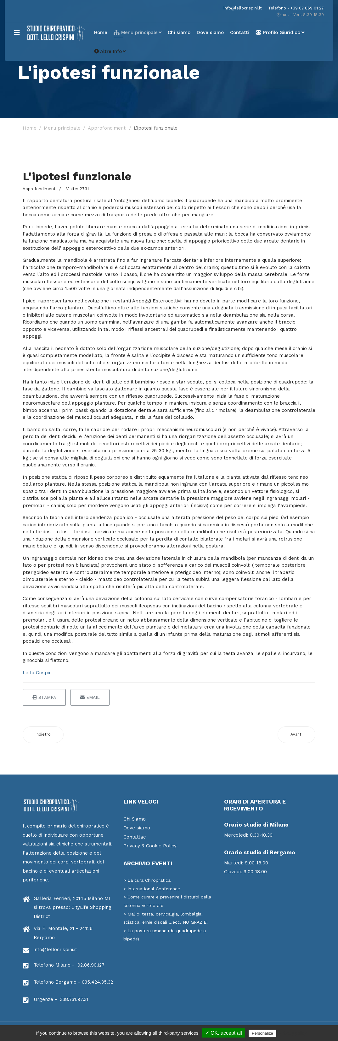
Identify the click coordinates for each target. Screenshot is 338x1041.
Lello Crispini (38, 672)
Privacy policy (293, 1033)
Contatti (239, 32)
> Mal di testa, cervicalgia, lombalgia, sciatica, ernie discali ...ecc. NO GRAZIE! (165, 918)
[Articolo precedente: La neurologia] (43, 734)
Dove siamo (210, 32)
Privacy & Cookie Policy (150, 846)
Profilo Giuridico (278, 32)
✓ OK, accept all (223, 1033)
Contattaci (135, 837)
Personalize (262, 1033)
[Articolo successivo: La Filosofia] (296, 734)
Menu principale (136, 32)
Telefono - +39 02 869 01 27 (296, 8)
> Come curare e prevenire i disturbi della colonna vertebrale (167, 901)
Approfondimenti (40, 188)
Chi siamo (179, 32)
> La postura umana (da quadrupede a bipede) (164, 935)
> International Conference (151, 888)
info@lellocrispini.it (242, 8)
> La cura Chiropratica (147, 880)
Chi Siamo (134, 819)
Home (100, 32)
